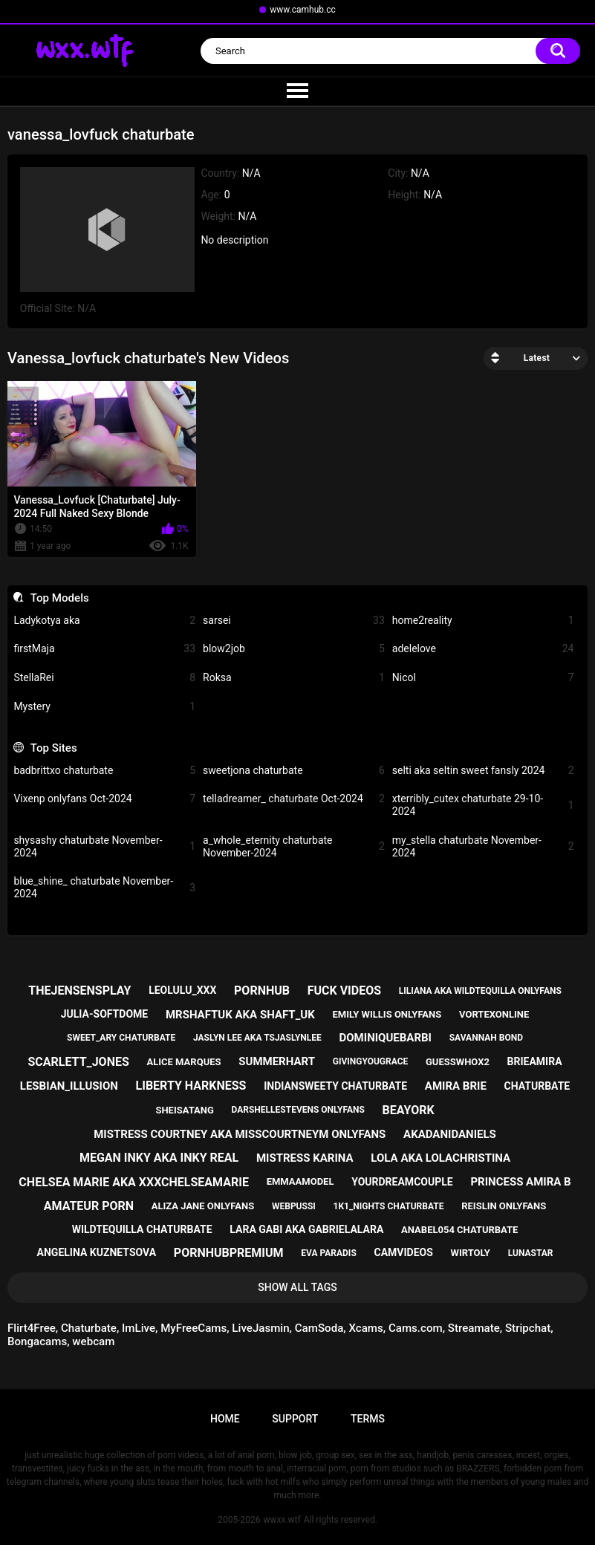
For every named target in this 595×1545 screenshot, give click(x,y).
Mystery (104, 706)
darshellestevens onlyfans (298, 1110)
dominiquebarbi (385, 1037)
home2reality (483, 620)
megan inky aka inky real (158, 1158)
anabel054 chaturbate (459, 1229)
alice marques (184, 1061)
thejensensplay (79, 990)
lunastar (530, 1253)
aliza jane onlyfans (203, 1205)
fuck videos (344, 990)
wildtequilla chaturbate (142, 1229)
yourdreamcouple (401, 1182)
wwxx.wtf (281, 1520)
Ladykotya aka (104, 620)
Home (225, 1419)
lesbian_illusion (69, 1086)
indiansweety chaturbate (335, 1086)
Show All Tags (297, 1287)
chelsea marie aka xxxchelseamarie (134, 1182)
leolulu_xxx (182, 990)
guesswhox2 (458, 1061)
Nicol (483, 677)
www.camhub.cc (303, 9)
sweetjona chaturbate (294, 770)
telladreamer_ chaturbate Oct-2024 (294, 799)
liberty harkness (191, 1086)
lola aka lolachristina (440, 1158)
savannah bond (486, 1037)
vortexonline (494, 1014)
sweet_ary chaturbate (121, 1037)
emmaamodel (300, 1181)
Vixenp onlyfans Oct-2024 (104, 799)
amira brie (456, 1086)
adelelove (483, 649)
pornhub (262, 990)
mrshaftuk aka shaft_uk (240, 1014)
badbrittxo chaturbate (104, 770)
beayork (409, 1110)
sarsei (294, 620)
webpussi (294, 1206)
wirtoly (470, 1252)
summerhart (276, 1061)
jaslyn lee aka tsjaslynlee (257, 1037)
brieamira (534, 1061)
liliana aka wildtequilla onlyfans (480, 991)
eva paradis (328, 1253)
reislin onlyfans (503, 1205)
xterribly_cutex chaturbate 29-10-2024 (483, 805)
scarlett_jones (78, 1062)
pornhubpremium (229, 1253)
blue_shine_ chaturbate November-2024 (104, 887)
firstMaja (104, 649)
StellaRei (104, 677)
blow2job (294, 649)
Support (295, 1419)
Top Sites (53, 748)
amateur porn (89, 1206)
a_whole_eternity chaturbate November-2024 (294, 846)
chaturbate (537, 1086)
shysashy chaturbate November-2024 (104, 846)
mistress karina (305, 1158)
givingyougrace (371, 1061)
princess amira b (520, 1181)
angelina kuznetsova (97, 1252)
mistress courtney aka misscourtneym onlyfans (240, 1134)
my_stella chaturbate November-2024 (483, 846)
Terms (368, 1419)
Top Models (59, 598)
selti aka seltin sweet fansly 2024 (483, 770)
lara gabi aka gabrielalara (306, 1229)
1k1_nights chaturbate (389, 1206)
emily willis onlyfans (386, 1014)
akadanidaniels (449, 1134)
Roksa (294, 677)
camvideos (403, 1252)
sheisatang (184, 1110)
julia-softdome (104, 1014)
